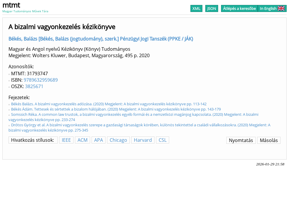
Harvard (143, 140)
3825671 (34, 86)
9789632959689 (41, 80)
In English (272, 8)
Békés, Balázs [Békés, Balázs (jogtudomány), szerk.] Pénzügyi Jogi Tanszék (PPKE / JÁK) (100, 39)
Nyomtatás (241, 140)
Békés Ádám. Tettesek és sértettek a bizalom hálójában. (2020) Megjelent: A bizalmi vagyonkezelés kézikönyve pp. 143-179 (116, 109)
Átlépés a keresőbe (239, 8)
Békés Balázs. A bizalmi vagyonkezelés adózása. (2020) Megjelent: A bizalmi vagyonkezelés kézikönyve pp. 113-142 (108, 103)
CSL (163, 140)
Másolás (269, 140)
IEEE (66, 140)
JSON (211, 8)
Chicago (118, 140)
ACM (82, 140)
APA (98, 140)
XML (196, 8)
